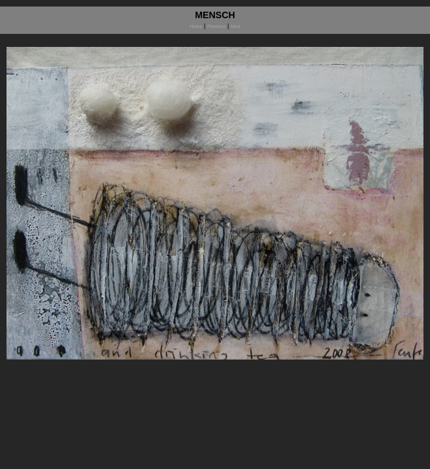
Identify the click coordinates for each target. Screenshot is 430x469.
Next (235, 26)
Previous (216, 26)
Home (196, 26)
